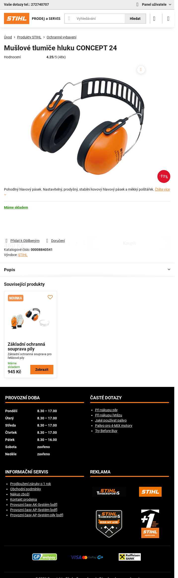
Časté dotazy (106, 397)
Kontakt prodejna (23, 499)
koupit (129, 223)
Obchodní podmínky (25, 489)
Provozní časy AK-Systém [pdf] (33, 505)
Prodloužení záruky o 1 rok (30, 484)
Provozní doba (22, 397)
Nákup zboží (19, 494)
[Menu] (168, 19)
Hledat (135, 19)
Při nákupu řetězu (108, 415)
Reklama (100, 471)
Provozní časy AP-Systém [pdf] (33, 510)
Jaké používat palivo (111, 420)
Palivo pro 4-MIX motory (113, 426)
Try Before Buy (106, 431)
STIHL (23, 255)
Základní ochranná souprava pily (26, 346)
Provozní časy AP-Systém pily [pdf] (36, 515)
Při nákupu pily (106, 410)
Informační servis (26, 471)
